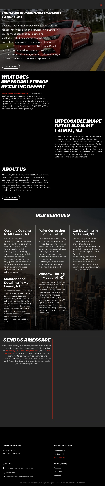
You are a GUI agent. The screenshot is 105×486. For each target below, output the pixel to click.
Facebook (58, 468)
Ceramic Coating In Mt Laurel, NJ (17, 232)
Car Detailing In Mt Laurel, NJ (85, 232)
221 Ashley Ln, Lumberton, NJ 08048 (22, 351)
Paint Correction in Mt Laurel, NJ (52, 232)
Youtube (57, 475)
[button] (101, 5)
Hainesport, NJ (60, 451)
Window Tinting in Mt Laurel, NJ (52, 275)
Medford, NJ (59, 454)
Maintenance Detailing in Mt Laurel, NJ (16, 282)
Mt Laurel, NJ (59, 458)
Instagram (58, 472)
